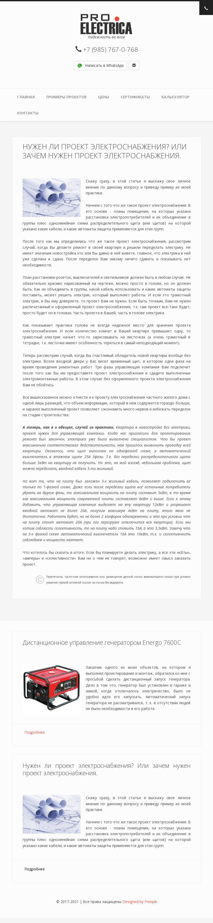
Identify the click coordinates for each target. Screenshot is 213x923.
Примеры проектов (66, 96)
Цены (103, 96)
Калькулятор (175, 96)
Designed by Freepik (139, 901)
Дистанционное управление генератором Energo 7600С (102, 642)
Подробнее (34, 732)
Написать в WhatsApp (100, 65)
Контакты (27, 112)
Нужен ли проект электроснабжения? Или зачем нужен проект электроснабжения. (107, 769)
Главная (26, 96)
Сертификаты (135, 96)
